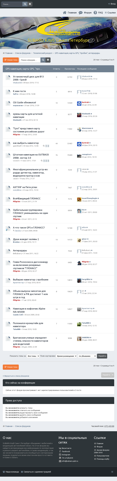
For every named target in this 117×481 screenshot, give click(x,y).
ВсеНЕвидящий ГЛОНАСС (26, 198)
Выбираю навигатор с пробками (30, 279)
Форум (100, 447)
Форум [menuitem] (88, 12)
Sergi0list (86, 279)
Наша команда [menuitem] (12, 472)
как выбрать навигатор (26, 143)
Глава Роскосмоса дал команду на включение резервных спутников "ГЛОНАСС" (30, 265)
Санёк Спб (18, 315)
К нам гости (19, 91)
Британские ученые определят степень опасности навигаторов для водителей (30, 340)
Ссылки (111, 12)
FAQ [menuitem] (100, 12)
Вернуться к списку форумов (16, 376)
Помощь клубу (103, 459)
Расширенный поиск (29, 4)
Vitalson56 (17, 83)
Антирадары (20, 250)
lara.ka (18, 230)
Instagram (66, 455)
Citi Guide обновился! (24, 102)
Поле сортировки (58, 356)
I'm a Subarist (67, 458)
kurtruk (85, 102)
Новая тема (12, 60)
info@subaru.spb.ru (70, 461)
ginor (84, 239)
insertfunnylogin (89, 198)
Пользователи (103, 456)
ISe (83, 210)
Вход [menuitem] (113, 4)
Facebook (66, 451)
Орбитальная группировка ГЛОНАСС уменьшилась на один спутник (30, 213)
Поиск (24, 4)
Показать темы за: (25, 356)
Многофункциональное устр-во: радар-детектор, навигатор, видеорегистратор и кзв (30, 172)
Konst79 (85, 91)
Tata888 (16, 329)
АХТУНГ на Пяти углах (25, 187)
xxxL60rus (17, 190)
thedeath (17, 120)
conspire (86, 154)
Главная (72, 12)
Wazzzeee (86, 128)
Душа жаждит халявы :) (26, 239)
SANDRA (86, 337)
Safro (15, 94)
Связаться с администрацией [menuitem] (37, 472)
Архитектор (18, 282)
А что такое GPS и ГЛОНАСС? (29, 227)
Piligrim (16, 134)
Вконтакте (66, 448)
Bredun (16, 242)
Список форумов (23, 426)
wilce (84, 227)
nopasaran (18, 105)
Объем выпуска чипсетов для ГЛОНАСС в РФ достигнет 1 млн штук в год (30, 294)
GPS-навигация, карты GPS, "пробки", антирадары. (32, 69)
